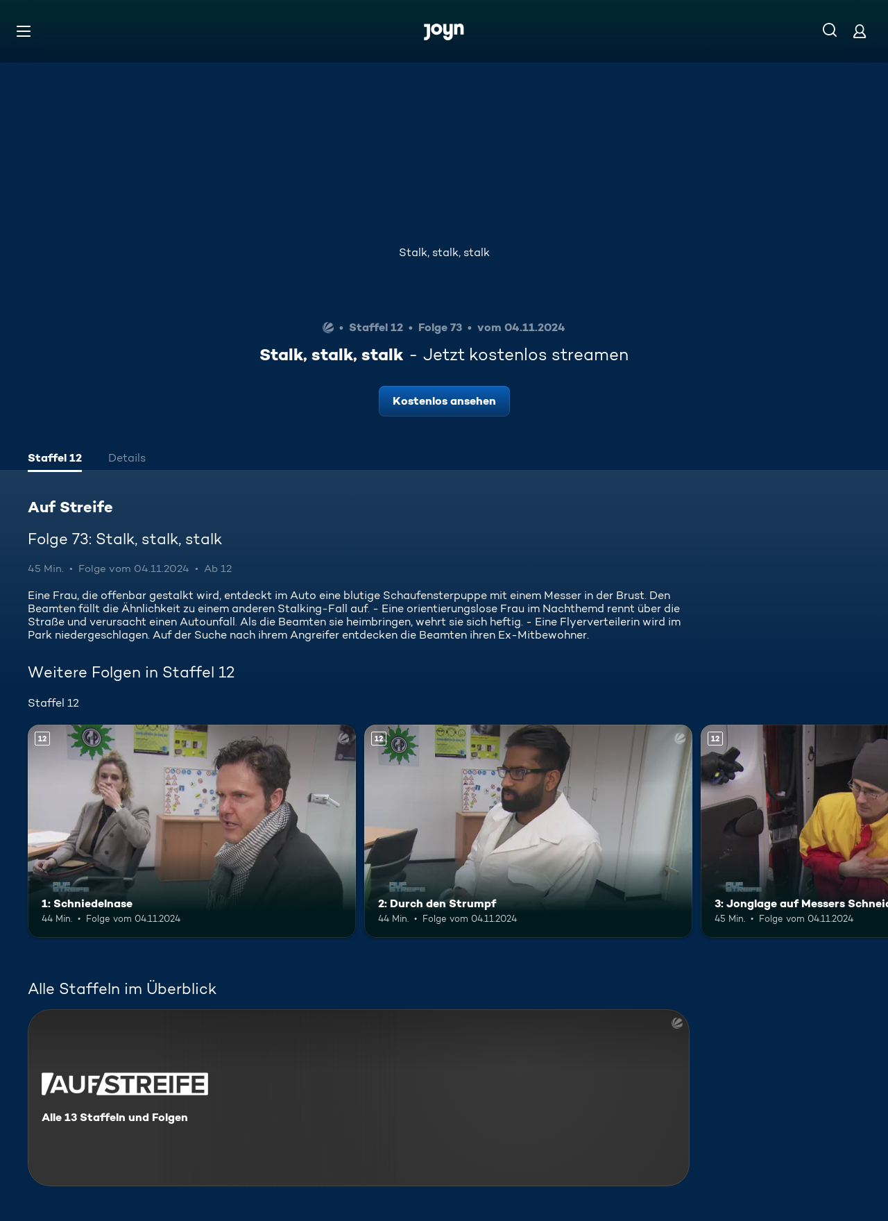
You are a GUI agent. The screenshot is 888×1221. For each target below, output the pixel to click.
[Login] (859, 31)
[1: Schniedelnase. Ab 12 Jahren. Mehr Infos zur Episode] (192, 831)
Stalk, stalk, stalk (444, 252)
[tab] (55, 459)
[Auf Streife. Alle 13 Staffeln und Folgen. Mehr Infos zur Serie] (359, 1097)
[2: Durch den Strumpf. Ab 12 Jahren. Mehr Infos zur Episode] (528, 831)
